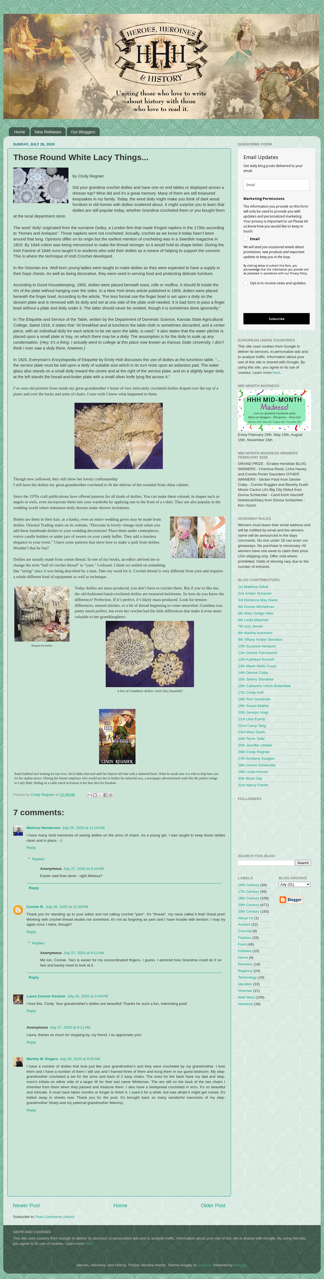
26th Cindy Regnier (254, 752)
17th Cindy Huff (251, 692)
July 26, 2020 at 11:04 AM (83, 828)
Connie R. (35, 907)
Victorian (245, 991)
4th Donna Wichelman (256, 607)
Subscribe (277, 319)
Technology (247, 977)
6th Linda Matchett (253, 620)
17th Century (248, 891)
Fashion (244, 938)
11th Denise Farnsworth (257, 653)
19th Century (248, 905)
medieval (245, 1004)
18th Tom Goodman (254, 699)
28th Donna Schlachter (257, 765)
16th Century (248, 885)
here (276, 372)
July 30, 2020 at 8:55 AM (80, 1059)
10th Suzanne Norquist (257, 646)
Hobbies (245, 951)
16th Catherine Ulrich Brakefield (264, 686)
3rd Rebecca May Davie (258, 600)
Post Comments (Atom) (55, 1217)
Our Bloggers (83, 131)
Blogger (240, 1265)
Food (242, 944)
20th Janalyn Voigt (253, 712)
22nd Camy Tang (252, 726)
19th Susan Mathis (253, 706)
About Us (245, 918)
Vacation (245, 984)
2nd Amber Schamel (255, 593)
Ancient (244, 924)
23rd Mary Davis (251, 732)
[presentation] (272, 300)
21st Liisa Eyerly (251, 719)
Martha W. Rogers (42, 1059)
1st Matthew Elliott (253, 587)
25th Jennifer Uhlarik (255, 745)
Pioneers (245, 964)
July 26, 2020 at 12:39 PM (67, 907)
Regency (245, 971)
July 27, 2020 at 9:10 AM (83, 869)
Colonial (244, 931)
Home (19, 131)
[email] (276, 185)
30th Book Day (250, 778)
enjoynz (204, 1265)
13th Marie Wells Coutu (257, 666)
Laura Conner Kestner (46, 996)
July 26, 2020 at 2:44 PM (87, 996)
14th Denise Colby (253, 673)
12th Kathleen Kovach (256, 659)
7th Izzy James (250, 626)
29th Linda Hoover (253, 772)
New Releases (48, 131)
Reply (31, 848)
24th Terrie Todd (251, 739)
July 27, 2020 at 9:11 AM (83, 953)
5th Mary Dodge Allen (255, 613)
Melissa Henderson (43, 828)
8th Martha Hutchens (255, 633)
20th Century (248, 911)
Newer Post (26, 1205)
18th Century (248, 898)
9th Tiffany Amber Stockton (260, 639)
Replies (38, 859)
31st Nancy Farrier (253, 785)
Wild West (246, 997)
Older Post (213, 1205)
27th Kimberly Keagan (256, 758)
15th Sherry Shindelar (256, 679)
